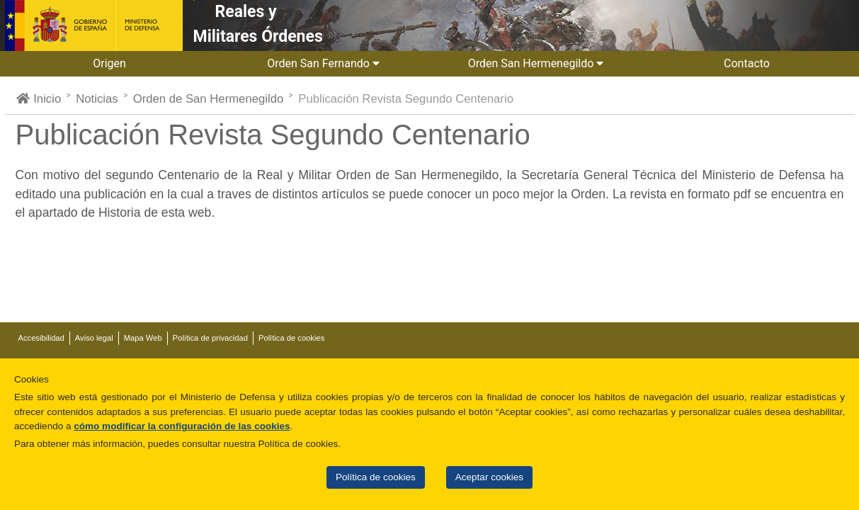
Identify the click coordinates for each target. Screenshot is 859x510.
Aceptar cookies (489, 477)
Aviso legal (94, 338)
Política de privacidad (210, 338)
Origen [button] (111, 63)
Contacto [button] (748, 63)
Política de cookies (376, 477)
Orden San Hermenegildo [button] (536, 63)
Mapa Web (143, 338)
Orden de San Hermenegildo (208, 99)
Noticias (97, 99)
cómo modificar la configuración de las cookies (182, 426)
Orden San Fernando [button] (323, 63)
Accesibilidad (41, 338)
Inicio (38, 99)
